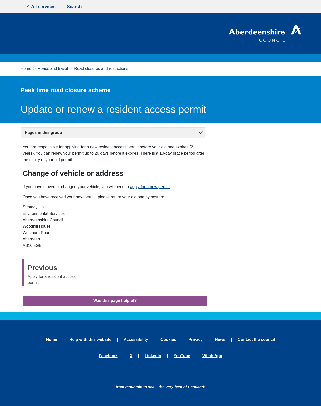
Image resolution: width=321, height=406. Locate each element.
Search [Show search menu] (74, 6)
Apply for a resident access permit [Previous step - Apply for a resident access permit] (54, 273)
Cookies (168, 340)
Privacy (195, 340)
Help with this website (90, 340)
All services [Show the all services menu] (40, 6)
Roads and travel (53, 68)
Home (26, 68)
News (220, 340)
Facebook (108, 356)
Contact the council (256, 340)
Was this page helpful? (115, 300)
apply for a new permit (150, 187)
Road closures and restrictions (101, 68)
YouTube (182, 356)
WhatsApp (212, 356)
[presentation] (23, 272)
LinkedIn (153, 356)
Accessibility (136, 340)
